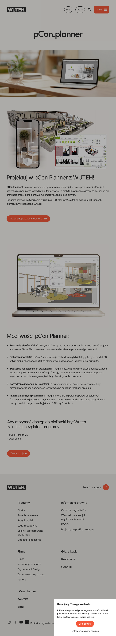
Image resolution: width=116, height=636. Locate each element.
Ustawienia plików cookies (85, 631)
